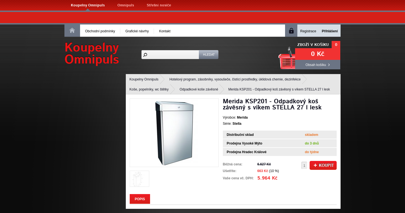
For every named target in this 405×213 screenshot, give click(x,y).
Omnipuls (125, 5)
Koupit (324, 165)
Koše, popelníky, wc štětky (149, 89)
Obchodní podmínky (100, 31)
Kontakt (164, 31)
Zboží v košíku (313, 45)
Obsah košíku (315, 65)
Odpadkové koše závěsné (199, 89)
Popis (140, 199)
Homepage (72, 30)
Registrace (308, 31)
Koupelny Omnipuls (88, 5)
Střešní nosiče (159, 5)
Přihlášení (330, 31)
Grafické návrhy (137, 31)
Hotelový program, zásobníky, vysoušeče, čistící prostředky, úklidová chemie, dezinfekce (235, 79)
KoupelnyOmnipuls (91, 53)
